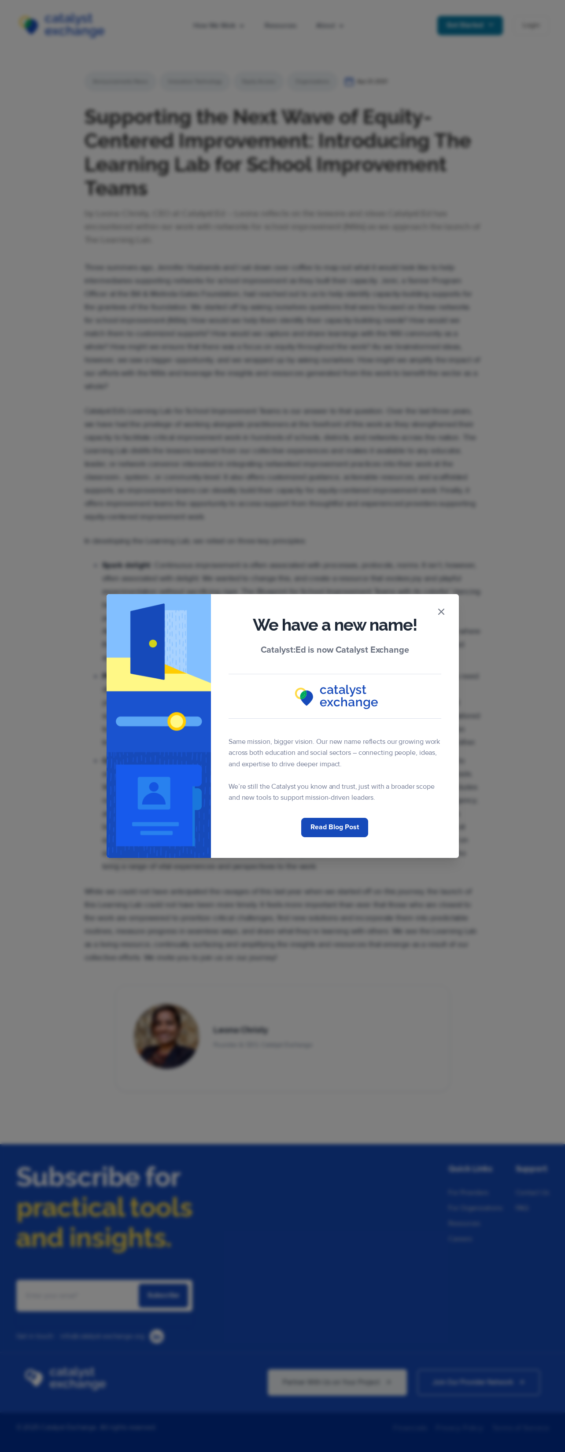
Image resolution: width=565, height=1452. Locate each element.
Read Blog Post (334, 827)
